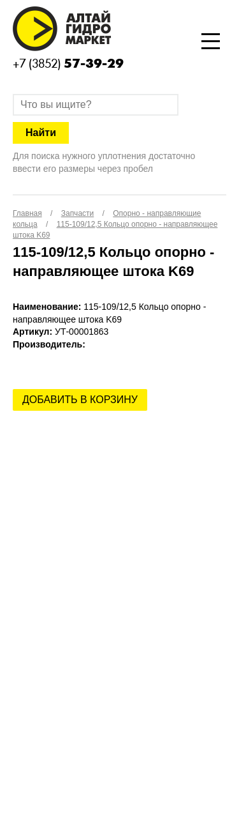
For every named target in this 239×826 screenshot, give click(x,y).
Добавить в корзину (80, 399)
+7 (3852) (68, 63)
